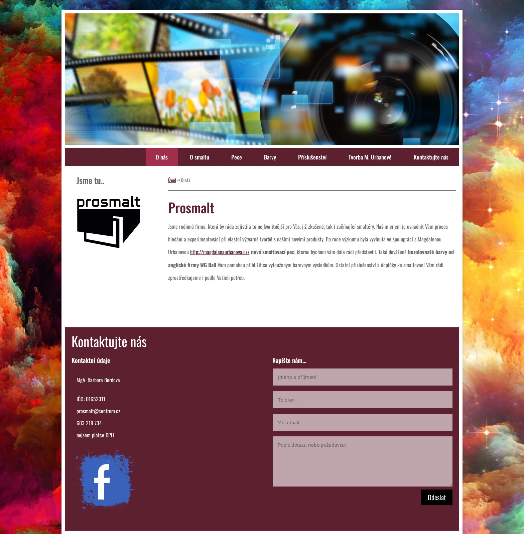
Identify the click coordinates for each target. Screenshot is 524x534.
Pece (236, 157)
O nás (162, 157)
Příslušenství (312, 157)
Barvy (270, 157)
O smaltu (199, 157)
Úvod (172, 180)
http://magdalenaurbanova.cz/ (220, 252)
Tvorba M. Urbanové (370, 157)
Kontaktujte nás (431, 157)
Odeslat (437, 497)
